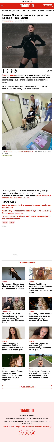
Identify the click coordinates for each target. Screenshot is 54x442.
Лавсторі (41, 11)
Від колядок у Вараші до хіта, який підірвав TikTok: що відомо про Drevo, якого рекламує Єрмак (40, 374)
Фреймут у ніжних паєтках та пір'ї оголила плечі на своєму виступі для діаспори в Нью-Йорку (40, 317)
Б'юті (23, 11)
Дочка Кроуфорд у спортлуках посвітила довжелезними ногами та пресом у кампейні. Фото (12, 347)
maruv (5, 222)
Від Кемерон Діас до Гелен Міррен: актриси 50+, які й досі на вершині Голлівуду (13, 286)
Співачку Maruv (8, 75)
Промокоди (47, 427)
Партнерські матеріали (34, 427)
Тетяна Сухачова (8, 21)
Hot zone (49, 11)
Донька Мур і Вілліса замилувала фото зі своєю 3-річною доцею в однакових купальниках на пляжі (40, 288)
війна (12, 222)
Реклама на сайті (8, 427)
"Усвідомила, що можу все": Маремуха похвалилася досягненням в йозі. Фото (40, 347)
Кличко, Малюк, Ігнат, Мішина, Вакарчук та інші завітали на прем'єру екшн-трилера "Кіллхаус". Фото (13, 318)
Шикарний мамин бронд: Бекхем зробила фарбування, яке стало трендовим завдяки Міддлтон (12, 375)
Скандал (12, 11)
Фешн (18, 11)
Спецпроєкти (20, 427)
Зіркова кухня (31, 11)
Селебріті (4, 11)
